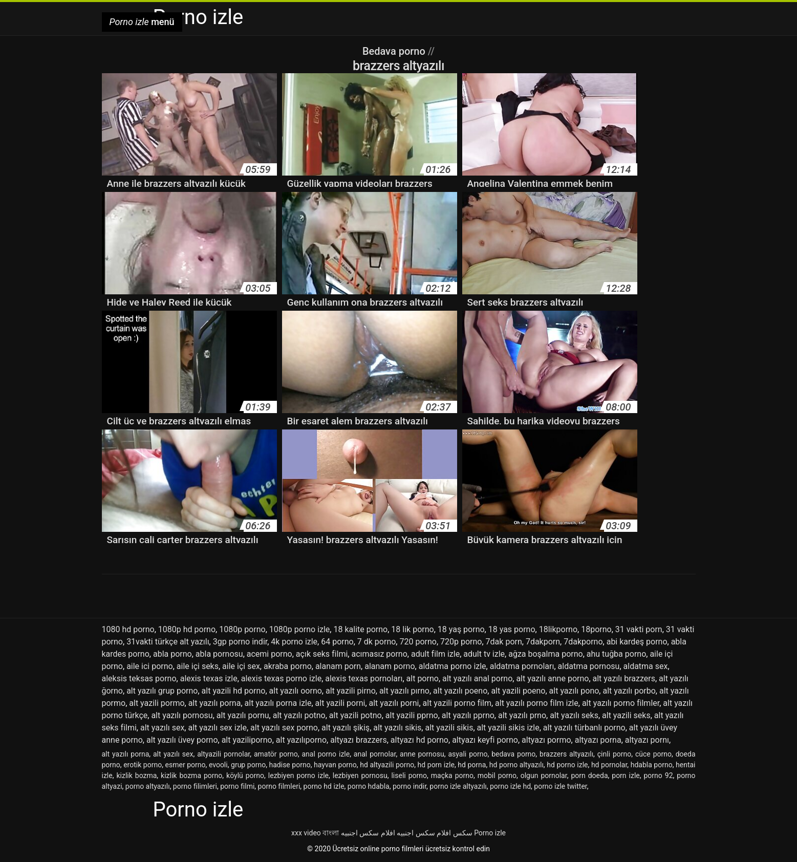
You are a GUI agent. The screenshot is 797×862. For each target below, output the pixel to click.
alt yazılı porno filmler (620, 703)
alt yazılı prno (522, 715)
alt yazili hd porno (234, 691)
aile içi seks (198, 666)
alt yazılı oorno (295, 691)
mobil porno (497, 775)
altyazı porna (598, 740)
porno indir (409, 786)
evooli (218, 765)
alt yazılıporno (301, 740)
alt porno (422, 678)
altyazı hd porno (419, 740)
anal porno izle (325, 754)
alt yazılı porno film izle (536, 703)
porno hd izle (324, 786)
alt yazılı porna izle (278, 703)
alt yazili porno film (457, 703)
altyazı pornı (647, 740)
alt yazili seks (626, 715)
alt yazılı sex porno (284, 727)
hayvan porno (335, 765)
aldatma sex (645, 666)
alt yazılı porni (394, 703)
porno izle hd (510, 786)
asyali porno (467, 754)
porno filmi (237, 786)
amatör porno (276, 754)
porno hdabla (369, 786)
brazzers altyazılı (566, 754)
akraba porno (288, 666)
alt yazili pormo (156, 703)
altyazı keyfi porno (485, 740)
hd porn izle (436, 765)
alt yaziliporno (247, 740)
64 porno (337, 641)
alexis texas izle (209, 678)
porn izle (625, 775)
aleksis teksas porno (139, 678)
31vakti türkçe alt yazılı (167, 641)
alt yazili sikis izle (508, 727)
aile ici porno (149, 666)
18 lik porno (412, 629)
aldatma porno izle (452, 666)
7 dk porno (376, 641)
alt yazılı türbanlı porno (584, 727)
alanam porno (389, 666)
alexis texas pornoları (363, 678)
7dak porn (504, 641)
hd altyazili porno (387, 765)
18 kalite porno (360, 629)
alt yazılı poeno (460, 691)
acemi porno (269, 654)
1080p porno (242, 629)
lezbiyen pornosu (360, 775)
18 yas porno (511, 629)
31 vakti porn (638, 629)
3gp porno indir (240, 641)
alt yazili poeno (518, 691)
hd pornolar (609, 765)
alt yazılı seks (574, 715)
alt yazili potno (355, 715)
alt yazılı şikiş (345, 727)
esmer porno (185, 765)
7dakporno (583, 641)
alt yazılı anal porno (477, 678)
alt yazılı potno (299, 715)
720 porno (417, 641)
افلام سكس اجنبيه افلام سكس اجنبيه (396, 833)
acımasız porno (379, 654)
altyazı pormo (546, 740)
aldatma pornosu (589, 666)
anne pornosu (422, 754)
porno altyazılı (147, 786)
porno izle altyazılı (457, 786)
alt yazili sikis (449, 727)
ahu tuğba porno (617, 654)
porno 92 (658, 775)
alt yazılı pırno (404, 691)
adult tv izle (484, 654)
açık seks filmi (322, 654)
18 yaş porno (461, 629)
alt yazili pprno (411, 715)
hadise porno (290, 765)
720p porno (461, 641)
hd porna (472, 765)
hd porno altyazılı (516, 765)
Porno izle (490, 833)
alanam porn (338, 666)
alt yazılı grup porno (162, 691)
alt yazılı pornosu (181, 715)
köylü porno (245, 775)
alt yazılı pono (574, 691)
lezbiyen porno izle (298, 775)
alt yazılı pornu (243, 715)
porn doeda (589, 775)
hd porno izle (567, 765)
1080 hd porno (128, 629)
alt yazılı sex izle (217, 727)
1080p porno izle (299, 629)
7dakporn (543, 641)
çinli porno (614, 754)
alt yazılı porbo (628, 691)
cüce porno (653, 754)
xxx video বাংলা (315, 833)
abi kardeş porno (637, 641)
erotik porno (142, 765)
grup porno (248, 765)
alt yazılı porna (214, 703)
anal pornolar (375, 754)
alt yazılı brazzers (624, 678)
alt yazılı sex (162, 727)
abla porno (172, 654)
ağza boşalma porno (545, 654)
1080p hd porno (187, 629)
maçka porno (452, 775)
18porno (596, 629)
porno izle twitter (560, 786)
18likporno (558, 629)
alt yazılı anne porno (552, 678)
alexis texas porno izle (281, 678)
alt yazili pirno (351, 691)
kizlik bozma (136, 775)
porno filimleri (195, 786)
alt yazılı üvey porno (182, 740)
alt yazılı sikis (397, 727)
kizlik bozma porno (191, 775)
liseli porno (409, 775)
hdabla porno (652, 765)
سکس (462, 833)
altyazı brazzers (358, 740)
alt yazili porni (340, 703)
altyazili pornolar (223, 754)
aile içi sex (241, 666)
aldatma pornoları (522, 666)
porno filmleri (279, 786)
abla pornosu (219, 654)
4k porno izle (294, 641)
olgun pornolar (544, 775)
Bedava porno (395, 51)
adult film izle (435, 654)
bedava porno (513, 754)
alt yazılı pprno (468, 715)
